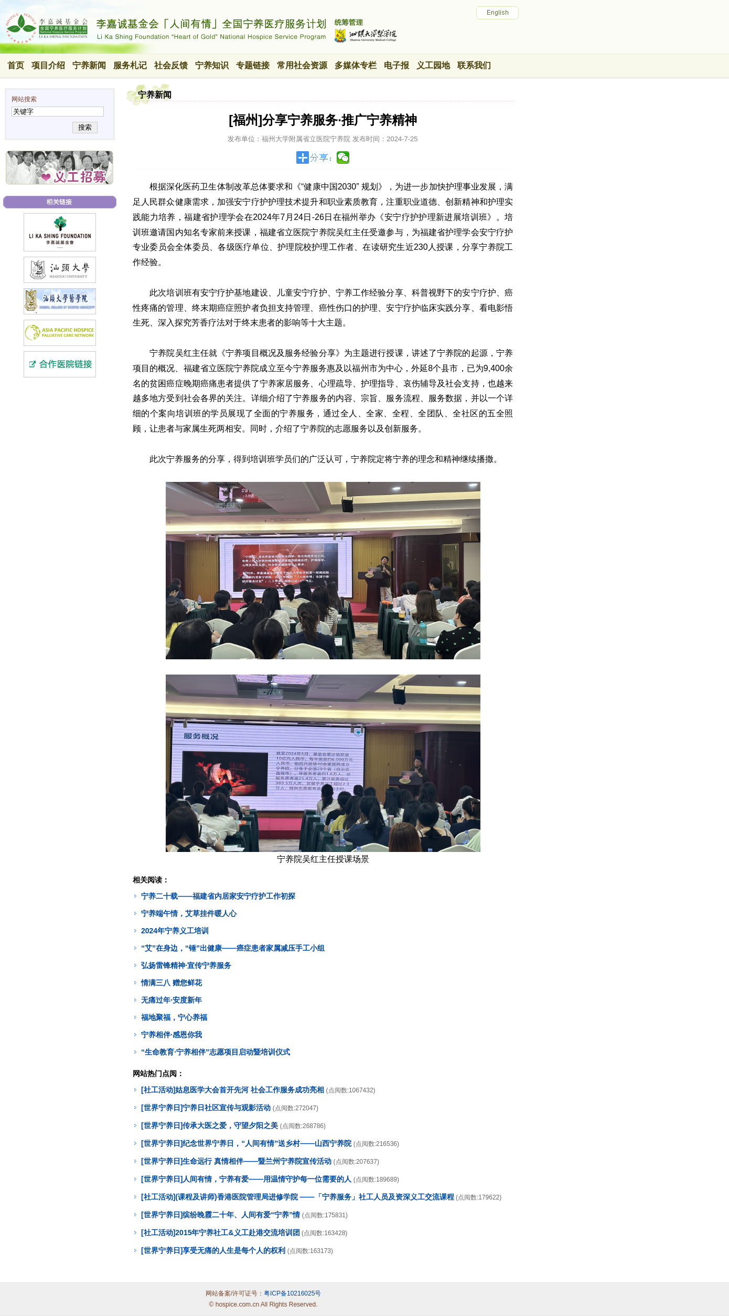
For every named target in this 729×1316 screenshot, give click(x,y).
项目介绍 (48, 65)
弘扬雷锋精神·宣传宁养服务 (186, 965)
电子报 (396, 65)
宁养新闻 (89, 65)
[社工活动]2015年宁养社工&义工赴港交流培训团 (220, 1232)
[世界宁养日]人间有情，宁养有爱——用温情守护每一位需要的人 (246, 1179)
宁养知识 (212, 65)
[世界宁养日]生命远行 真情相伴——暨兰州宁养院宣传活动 (236, 1161)
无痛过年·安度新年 (171, 1000)
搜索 (84, 127)
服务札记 (130, 65)
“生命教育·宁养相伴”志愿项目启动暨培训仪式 (215, 1052)
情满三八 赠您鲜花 (171, 982)
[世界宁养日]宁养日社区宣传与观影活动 (206, 1107)
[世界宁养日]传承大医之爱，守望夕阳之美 (209, 1125)
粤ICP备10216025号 (292, 1293)
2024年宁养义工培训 (175, 931)
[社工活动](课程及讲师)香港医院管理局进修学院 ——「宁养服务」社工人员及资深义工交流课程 (297, 1197)
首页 (15, 65)
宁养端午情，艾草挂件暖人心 (189, 913)
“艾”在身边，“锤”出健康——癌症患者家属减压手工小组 (233, 948)
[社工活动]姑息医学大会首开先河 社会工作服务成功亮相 (232, 1090)
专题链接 (253, 65)
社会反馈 (171, 65)
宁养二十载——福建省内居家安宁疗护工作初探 (218, 896)
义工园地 (433, 65)
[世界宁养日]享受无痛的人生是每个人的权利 (213, 1250)
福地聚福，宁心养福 (174, 1017)
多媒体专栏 (356, 65)
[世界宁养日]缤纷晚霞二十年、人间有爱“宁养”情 (220, 1214)
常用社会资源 (302, 65)
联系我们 (474, 65)
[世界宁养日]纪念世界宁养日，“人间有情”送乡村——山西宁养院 (246, 1143)
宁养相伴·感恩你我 (171, 1034)
